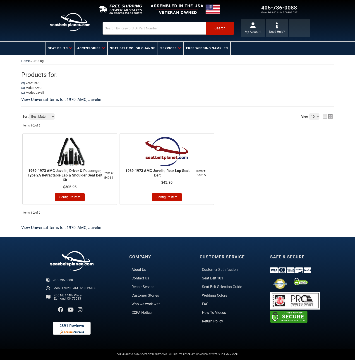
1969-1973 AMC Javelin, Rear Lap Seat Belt (157, 173)
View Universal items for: (61, 99)
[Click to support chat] (277, 28)
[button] (163, 28)
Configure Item (69, 197)
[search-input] (148, 28)
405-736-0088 (63, 280)
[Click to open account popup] (252, 28)
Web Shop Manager (225, 354)
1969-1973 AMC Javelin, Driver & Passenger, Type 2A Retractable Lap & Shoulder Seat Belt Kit (65, 175)
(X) (23, 83)
